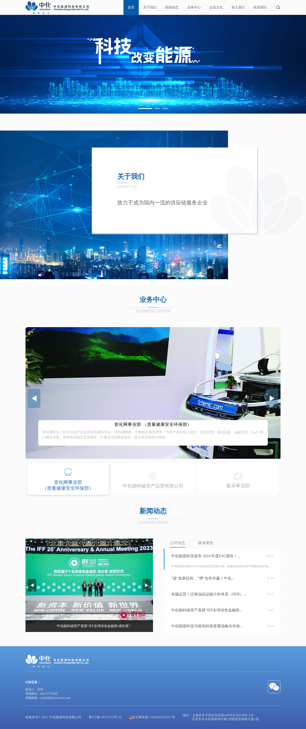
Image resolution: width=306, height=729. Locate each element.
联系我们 (260, 7)
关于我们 (150, 7)
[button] (145, 108)
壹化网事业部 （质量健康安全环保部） (153, 424)
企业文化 (216, 7)
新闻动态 (172, 7)
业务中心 (194, 7)
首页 (131, 7)
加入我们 (238, 7)
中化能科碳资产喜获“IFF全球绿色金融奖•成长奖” (93, 626)
